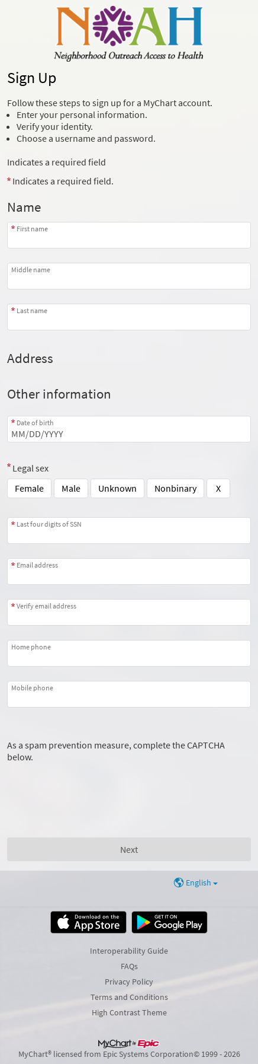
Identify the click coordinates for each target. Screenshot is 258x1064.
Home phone (31, 646)
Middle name (30, 269)
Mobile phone (32, 687)
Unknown (117, 488)
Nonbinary (175, 488)
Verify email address (46, 605)
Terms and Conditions (129, 997)
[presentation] (97, 786)
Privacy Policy (129, 981)
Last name (32, 310)
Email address (37, 564)
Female (29, 488)
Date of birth (35, 422)
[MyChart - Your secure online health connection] (129, 33)
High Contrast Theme (129, 1012)
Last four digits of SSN (49, 524)
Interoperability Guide (129, 950)
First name (32, 228)
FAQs (129, 966)
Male (71, 488)
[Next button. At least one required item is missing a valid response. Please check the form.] (129, 849)
